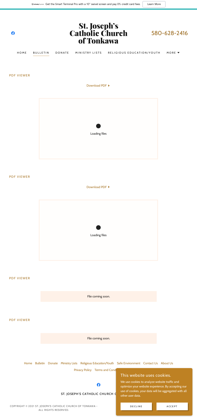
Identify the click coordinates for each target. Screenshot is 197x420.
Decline (136, 406)
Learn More (154, 4)
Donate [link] (62, 52)
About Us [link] (167, 363)
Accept (172, 406)
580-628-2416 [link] (169, 33)
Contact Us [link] (150, 363)
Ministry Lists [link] (88, 52)
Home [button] (28, 363)
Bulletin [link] (41, 52)
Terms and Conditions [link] (109, 370)
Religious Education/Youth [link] (134, 52)
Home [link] (22, 52)
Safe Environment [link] (128, 363)
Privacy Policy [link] (83, 370)
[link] (13, 33)
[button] (173, 52)
